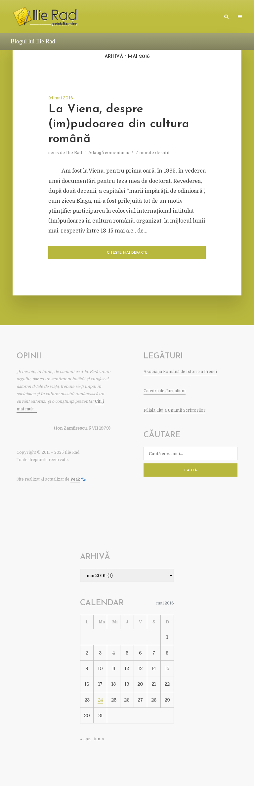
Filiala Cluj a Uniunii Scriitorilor (174, 410)
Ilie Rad (74, 152)
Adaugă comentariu (108, 152)
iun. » (99, 739)
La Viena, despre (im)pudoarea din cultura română (118, 124)
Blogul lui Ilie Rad (33, 41)
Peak (75, 479)
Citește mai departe (127, 253)
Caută (190, 470)
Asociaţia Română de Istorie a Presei (180, 371)
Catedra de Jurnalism (165, 391)
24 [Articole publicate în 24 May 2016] (100, 700)
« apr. (85, 739)
